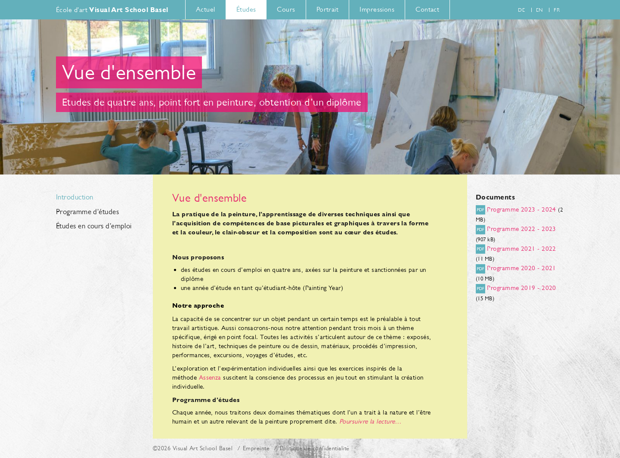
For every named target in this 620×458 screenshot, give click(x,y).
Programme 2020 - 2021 (521, 267)
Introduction (74, 197)
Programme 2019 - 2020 (521, 287)
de (521, 10)
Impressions (377, 9)
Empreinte (256, 448)
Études (246, 9)
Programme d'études (87, 212)
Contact (427, 9)
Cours (286, 9)
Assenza (210, 377)
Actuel (205, 9)
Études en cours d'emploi (94, 226)
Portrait (327, 9)
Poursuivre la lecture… (370, 421)
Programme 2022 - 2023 (521, 228)
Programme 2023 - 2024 (521, 209)
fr (557, 10)
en (539, 10)
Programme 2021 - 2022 (521, 248)
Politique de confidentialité (315, 448)
